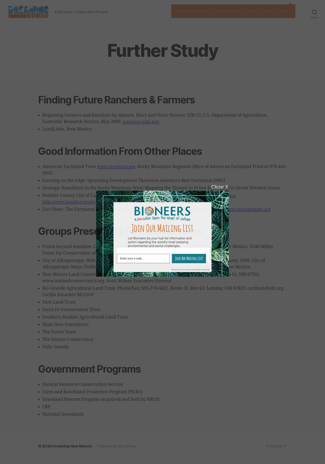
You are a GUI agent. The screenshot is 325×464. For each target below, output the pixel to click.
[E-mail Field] (143, 258)
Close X (219, 187)
